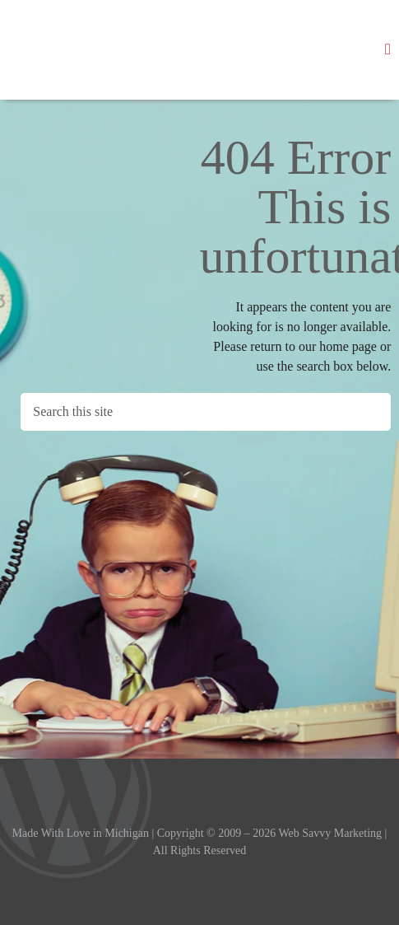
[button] (388, 49)
